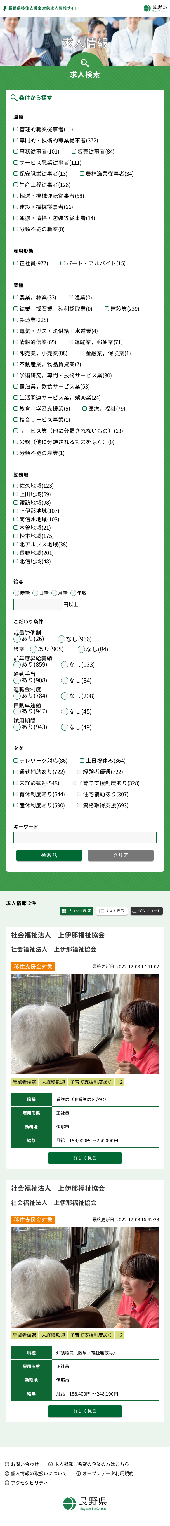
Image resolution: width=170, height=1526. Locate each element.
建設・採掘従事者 (46, 207)
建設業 (124, 309)
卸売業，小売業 (43, 353)
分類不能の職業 (42, 229)
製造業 (33, 320)
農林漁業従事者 (110, 173)
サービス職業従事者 (50, 162)
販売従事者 (96, 151)
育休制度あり (42, 794)
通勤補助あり (42, 772)
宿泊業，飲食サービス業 (54, 386)
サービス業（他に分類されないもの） (71, 431)
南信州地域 (39, 519)
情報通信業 (37, 342)
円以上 (70, 604)
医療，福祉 (106, 408)
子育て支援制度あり (108, 783)
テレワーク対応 (43, 760)
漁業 (83, 297)
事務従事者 (39, 151)
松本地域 (36, 536)
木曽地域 (35, 528)
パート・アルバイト (96, 263)
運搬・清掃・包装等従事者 (57, 218)
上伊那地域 (39, 511)
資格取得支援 (106, 805)
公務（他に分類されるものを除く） (67, 442)
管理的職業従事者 (46, 129)
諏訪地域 (35, 503)
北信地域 (35, 561)
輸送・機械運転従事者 (51, 196)
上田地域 (35, 494)
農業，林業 (37, 297)
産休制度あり (42, 805)
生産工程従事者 (44, 185)
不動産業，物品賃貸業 (50, 364)
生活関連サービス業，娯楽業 (60, 397)
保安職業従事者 (43, 173)
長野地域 (36, 553)
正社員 (33, 263)
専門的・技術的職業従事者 (58, 140)
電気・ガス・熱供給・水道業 (58, 331)
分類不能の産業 (42, 453)
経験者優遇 (103, 772)
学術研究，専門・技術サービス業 (65, 375)
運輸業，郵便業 (98, 342)
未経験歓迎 (39, 783)
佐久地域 (36, 486)
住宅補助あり (106, 794)
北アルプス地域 (43, 544)
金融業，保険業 (108, 353)
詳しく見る (85, 1158)
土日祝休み (106, 760)
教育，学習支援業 (44, 408)
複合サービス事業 (44, 420)
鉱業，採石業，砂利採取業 (55, 309)
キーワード (25, 826)
